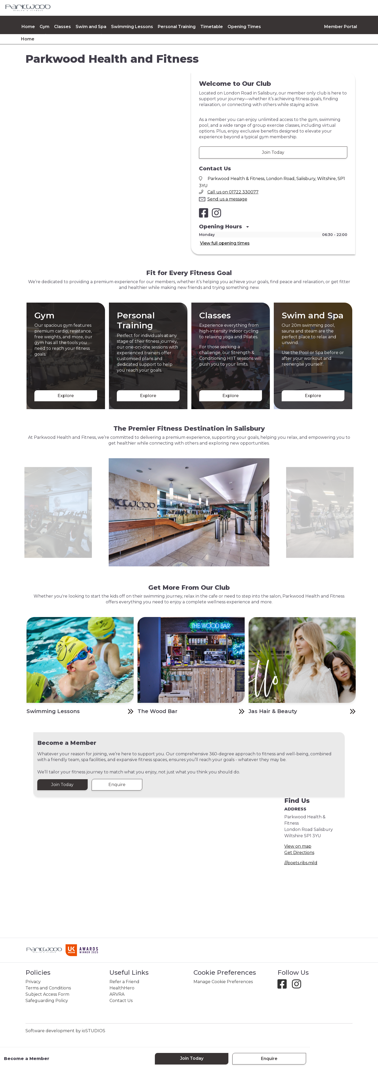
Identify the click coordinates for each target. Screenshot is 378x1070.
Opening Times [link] (244, 26)
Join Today (273, 152)
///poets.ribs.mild (300, 862)
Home (28, 26)
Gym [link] (44, 26)
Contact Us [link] (121, 1000)
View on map (297, 846)
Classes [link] (62, 26)
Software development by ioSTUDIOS (65, 1030)
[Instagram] (298, 986)
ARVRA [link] (116, 994)
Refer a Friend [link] (124, 981)
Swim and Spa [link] (91, 26)
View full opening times (225, 243)
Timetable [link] (211, 26)
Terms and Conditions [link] (48, 987)
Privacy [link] (33, 981)
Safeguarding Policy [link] (46, 1000)
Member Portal (340, 26)
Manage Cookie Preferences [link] (223, 981)
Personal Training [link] (177, 26)
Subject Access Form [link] (47, 994)
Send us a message (227, 199)
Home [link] (27, 38)
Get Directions (299, 852)
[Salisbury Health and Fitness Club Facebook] (203, 213)
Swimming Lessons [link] (132, 26)
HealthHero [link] (121, 987)
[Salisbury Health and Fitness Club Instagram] (216, 213)
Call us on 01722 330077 (233, 191)
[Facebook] (284, 986)
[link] (28, 8)
